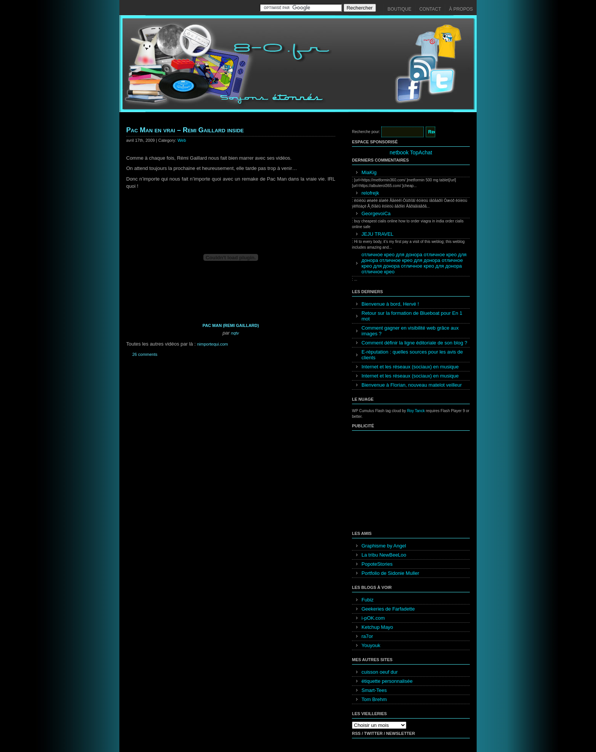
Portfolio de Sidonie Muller (390, 573)
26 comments (144, 354)
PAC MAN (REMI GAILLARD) (231, 325)
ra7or (367, 636)
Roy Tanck (416, 411)
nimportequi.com (212, 344)
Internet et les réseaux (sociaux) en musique (410, 367)
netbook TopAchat (411, 152)
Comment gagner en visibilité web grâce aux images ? (410, 330)
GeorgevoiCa (376, 213)
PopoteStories (377, 564)
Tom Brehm (374, 699)
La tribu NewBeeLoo (383, 555)
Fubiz (367, 600)
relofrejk (370, 193)
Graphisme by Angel (383, 546)
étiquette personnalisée (386, 681)
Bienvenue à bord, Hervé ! (390, 304)
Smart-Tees (374, 690)
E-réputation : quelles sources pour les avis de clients (412, 354)
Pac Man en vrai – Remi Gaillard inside (185, 130)
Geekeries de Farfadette (388, 609)
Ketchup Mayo (377, 627)
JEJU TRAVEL (377, 234)
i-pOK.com (373, 618)
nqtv (235, 333)
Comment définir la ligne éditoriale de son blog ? (414, 343)
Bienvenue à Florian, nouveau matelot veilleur (411, 385)
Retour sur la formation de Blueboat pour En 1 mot (411, 316)
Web (182, 140)
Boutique (400, 9)
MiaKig (369, 172)
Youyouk (370, 645)
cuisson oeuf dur (379, 672)
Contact (430, 9)
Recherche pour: (366, 132)
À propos (461, 9)
